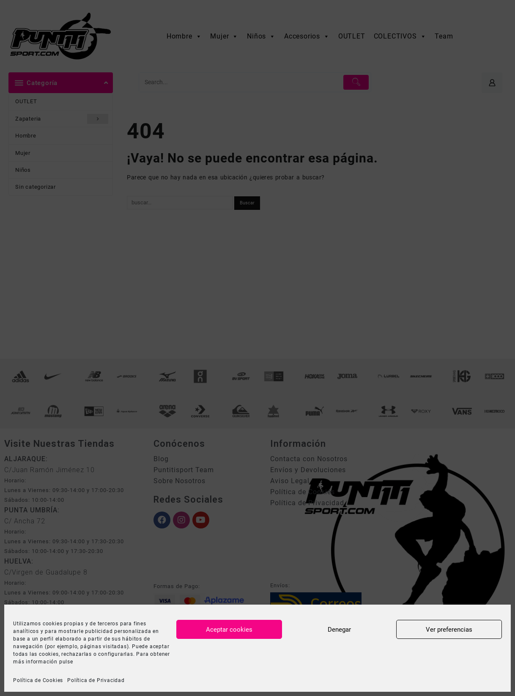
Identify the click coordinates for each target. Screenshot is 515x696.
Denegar (339, 629)
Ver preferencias (449, 629)
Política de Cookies (38, 680)
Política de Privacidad (96, 680)
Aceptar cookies (229, 629)
